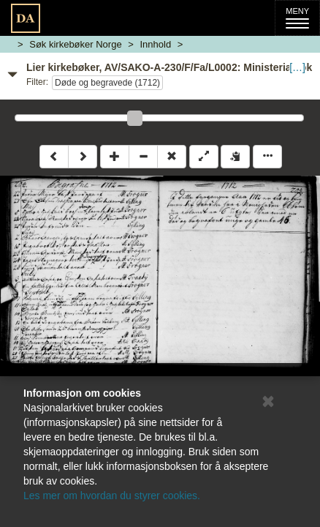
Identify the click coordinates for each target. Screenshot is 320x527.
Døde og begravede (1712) (107, 83)
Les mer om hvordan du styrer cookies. (111, 495)
